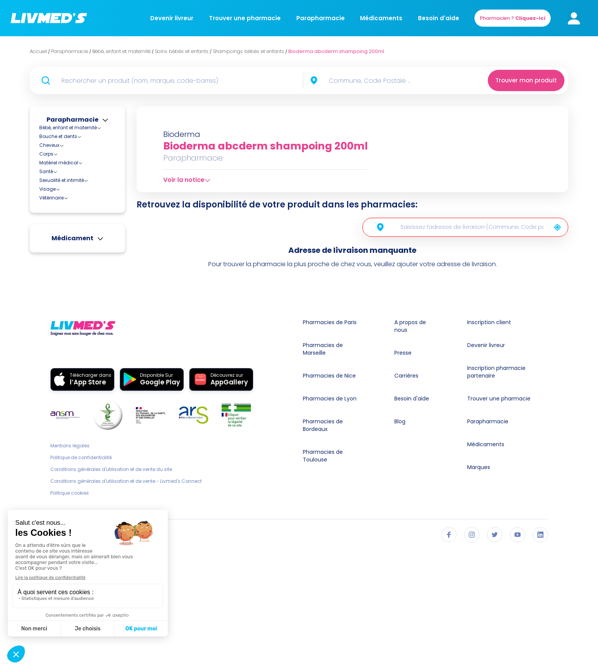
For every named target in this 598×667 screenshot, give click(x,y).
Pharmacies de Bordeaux (323, 542)
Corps (46, 337)
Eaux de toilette (68, 262)
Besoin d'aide (438, 18)
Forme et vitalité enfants (79, 269)
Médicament (72, 421)
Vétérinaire (51, 381)
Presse (403, 470)
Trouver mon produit (526, 80)
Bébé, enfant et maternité (68, 127)
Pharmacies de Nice (329, 493)
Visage (47, 372)
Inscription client (489, 439)
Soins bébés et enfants (71, 207)
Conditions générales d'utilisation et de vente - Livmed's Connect (126, 598)
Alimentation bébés (67, 150)
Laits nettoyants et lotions (81, 276)
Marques (478, 584)
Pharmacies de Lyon (330, 515)
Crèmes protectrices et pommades (77, 245)
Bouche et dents (58, 319)
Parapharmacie (320, 18)
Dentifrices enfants (73, 255)
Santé (46, 354)
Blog (399, 538)
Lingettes (61, 283)
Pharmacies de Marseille (323, 466)
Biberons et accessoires (73, 174)
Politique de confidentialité (81, 575)
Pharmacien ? (512, 18)
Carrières (406, 493)
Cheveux (49, 328)
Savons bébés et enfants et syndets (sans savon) (82, 293)
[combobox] (385, 80)
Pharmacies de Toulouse (323, 572)
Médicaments (381, 18)
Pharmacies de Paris (330, 439)
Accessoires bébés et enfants (79, 134)
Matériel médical (58, 345)
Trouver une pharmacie (245, 18)
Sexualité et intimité (61, 363)
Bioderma (181, 134)
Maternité (56, 199)
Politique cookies (69, 610)
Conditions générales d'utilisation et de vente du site (111, 586)
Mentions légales (70, 563)
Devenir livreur (171, 18)
